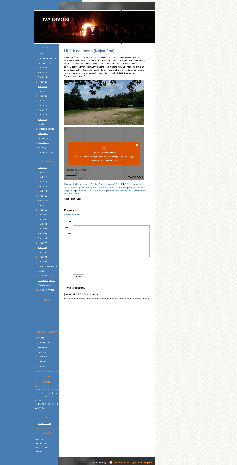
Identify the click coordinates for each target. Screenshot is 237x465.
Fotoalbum (43, 138)
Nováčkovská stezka (47, 266)
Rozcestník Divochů (47, 58)
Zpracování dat (139, 462)
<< (36, 382)
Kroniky (41, 124)
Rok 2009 (42, 214)
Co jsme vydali (45, 285)
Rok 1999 (42, 238)
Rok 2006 (42, 219)
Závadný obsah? (122, 462)
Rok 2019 (42, 100)
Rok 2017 (42, 110)
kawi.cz (41, 366)
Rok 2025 (42, 72)
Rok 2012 (42, 200)
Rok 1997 (42, 243)
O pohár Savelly (115, 184)
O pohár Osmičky (99, 184)
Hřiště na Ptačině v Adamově (120, 190)
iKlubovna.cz (44, 342)
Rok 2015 (42, 119)
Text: (70, 233)
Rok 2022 (42, 86)
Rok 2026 (42, 67)
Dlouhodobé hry (45, 276)
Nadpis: (68, 227)
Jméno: (68, 221)
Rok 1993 (42, 261)
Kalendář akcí (44, 63)
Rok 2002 (42, 233)
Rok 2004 (42, 224)
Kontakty (42, 147)
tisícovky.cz (43, 356)
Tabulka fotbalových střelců (94, 187)
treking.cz (42, 352)
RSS (150, 462)
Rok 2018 (42, 105)
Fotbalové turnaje (81, 184)
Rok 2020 (42, 96)
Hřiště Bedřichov (83, 190)
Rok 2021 (42, 91)
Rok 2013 (42, 196)
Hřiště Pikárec (99, 190)
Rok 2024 (42, 77)
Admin (41, 338)
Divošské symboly (46, 280)
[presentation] (107, 266)
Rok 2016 (42, 115)
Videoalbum (43, 143)
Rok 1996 (42, 247)
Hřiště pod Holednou (117, 187)
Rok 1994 (42, 257)
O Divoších (43, 133)
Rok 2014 (42, 191)
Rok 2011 (42, 205)
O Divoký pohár (131, 184)
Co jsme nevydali (46, 290)
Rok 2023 (42, 82)
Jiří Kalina (42, 361)
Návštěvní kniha (45, 152)
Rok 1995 (42, 252)
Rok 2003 (42, 228)
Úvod (40, 53)
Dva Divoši (54, 19)
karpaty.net (43, 347)
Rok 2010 (42, 210)
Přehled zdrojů (44, 423)
